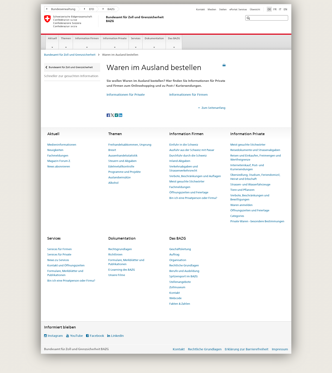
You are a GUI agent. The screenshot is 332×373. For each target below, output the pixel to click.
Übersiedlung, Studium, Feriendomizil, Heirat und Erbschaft (255, 177)
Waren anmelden (241, 205)
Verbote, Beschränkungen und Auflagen (195, 176)
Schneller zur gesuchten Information (71, 76)
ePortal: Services (238, 9)
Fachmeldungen (57, 155)
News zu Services (58, 260)
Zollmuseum (177, 287)
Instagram (55, 336)
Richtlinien (115, 254)
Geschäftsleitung (180, 249)
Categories (237, 216)
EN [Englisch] (285, 9)
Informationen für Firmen (188, 95)
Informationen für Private (126, 95)
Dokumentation (154, 38)
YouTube (76, 336)
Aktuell (52, 38)
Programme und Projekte (124, 171)
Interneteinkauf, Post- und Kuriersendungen (247, 167)
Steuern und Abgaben (122, 161)
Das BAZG (174, 38)
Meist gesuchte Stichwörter (186, 181)
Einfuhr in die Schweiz (183, 144)
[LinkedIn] (120, 114)
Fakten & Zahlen (179, 303)
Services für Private (59, 254)
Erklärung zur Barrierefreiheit (246, 349)
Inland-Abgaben (179, 161)
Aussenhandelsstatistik (122, 155)
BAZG (109, 9)
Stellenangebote (180, 281)
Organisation (177, 260)
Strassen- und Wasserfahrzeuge (250, 184)
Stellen (223, 9)
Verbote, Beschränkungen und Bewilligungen (249, 197)
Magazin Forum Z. (59, 161)
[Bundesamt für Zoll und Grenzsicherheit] (105, 21)
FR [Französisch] (275, 9)
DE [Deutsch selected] (269, 9)
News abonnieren (58, 166)
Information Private (115, 38)
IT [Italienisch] (280, 9)
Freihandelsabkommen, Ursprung (129, 144)
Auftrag (174, 254)
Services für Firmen (59, 249)
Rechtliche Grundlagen (184, 265)
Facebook (97, 336)
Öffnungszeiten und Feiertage (188, 192)
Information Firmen (87, 38)
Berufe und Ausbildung (184, 271)
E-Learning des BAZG (121, 269)
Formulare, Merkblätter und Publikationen (65, 273)
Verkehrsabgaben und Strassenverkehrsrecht (183, 168)
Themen (66, 38)
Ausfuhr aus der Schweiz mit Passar (191, 150)
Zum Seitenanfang (213, 107)
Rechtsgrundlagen (120, 249)
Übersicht (255, 9)
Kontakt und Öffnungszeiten (66, 265)
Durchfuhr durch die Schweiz (188, 155)
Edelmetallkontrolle (121, 166)
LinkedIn (117, 336)
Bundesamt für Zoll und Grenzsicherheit (70, 54)
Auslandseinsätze (119, 177)
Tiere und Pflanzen (242, 189)
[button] (249, 18)
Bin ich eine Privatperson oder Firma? (193, 198)
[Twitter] (113, 114)
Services (135, 38)
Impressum (280, 349)
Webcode (175, 298)
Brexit (112, 150)
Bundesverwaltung (61, 9)
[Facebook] (109, 114)
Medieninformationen (61, 144)
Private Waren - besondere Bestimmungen (257, 221)
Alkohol (113, 182)
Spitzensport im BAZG (183, 276)
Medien (212, 9)
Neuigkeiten (55, 150)
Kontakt (200, 9)
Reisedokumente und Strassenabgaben (255, 150)
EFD (89, 9)
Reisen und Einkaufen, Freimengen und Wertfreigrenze (255, 157)
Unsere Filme (116, 275)
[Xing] (117, 114)
